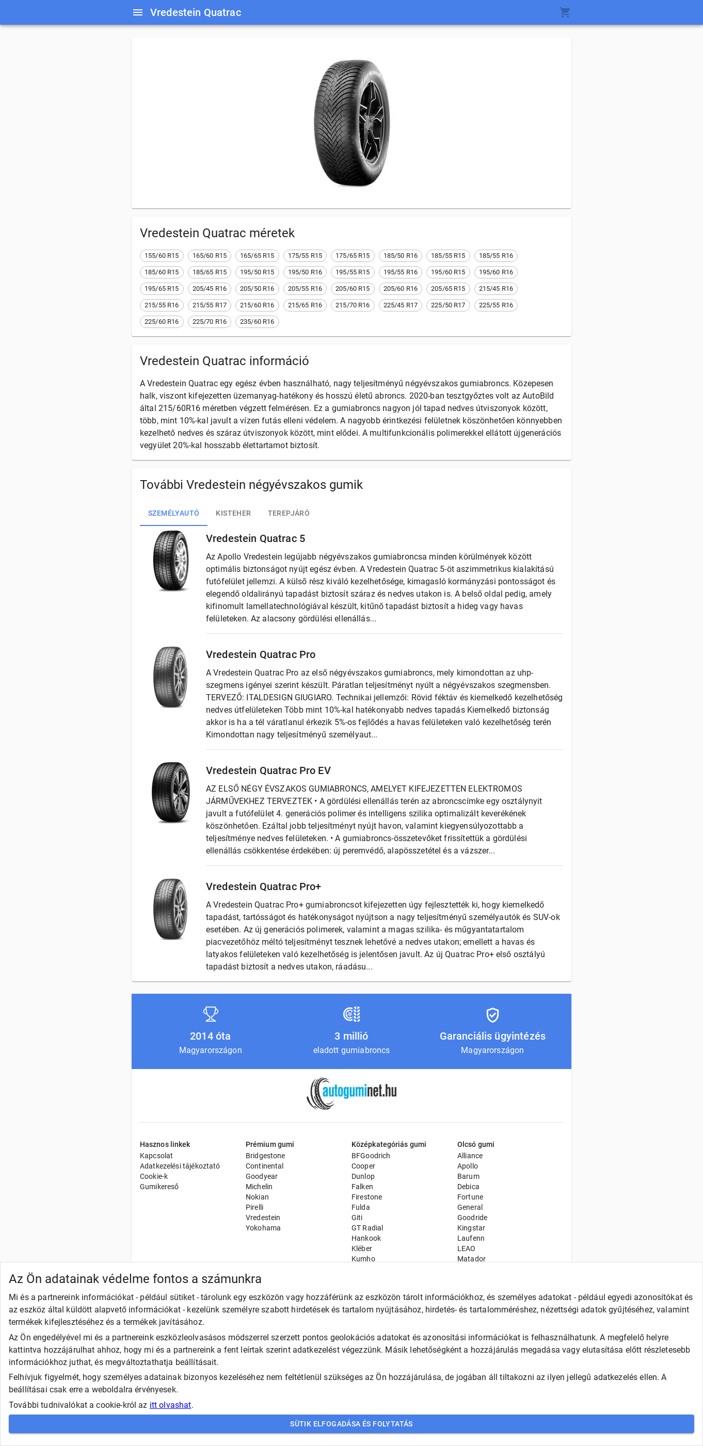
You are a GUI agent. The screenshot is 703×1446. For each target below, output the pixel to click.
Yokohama (263, 1228)
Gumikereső (159, 1186)
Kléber (362, 1248)
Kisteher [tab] (233, 513)
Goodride (472, 1217)
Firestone (367, 1197)
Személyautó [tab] (173, 513)
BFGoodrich (371, 1156)
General (470, 1207)
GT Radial (367, 1228)
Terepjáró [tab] (289, 513)
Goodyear (262, 1176)
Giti (357, 1217)
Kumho (363, 1259)
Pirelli (254, 1207)
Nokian (257, 1197)
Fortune (470, 1197)
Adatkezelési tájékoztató (180, 1166)
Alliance (470, 1156)
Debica (468, 1186)
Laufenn (471, 1238)
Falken (362, 1186)
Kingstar (471, 1228)
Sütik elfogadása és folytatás (351, 1424)
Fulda (361, 1207)
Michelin (259, 1186)
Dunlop (363, 1176)
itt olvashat (170, 1405)
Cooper (363, 1166)
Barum (468, 1176)
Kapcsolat (156, 1156)
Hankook (366, 1238)
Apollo (467, 1166)
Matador (471, 1259)
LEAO (466, 1248)
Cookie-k (154, 1176)
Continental (265, 1166)
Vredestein (263, 1217)
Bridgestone (265, 1156)
